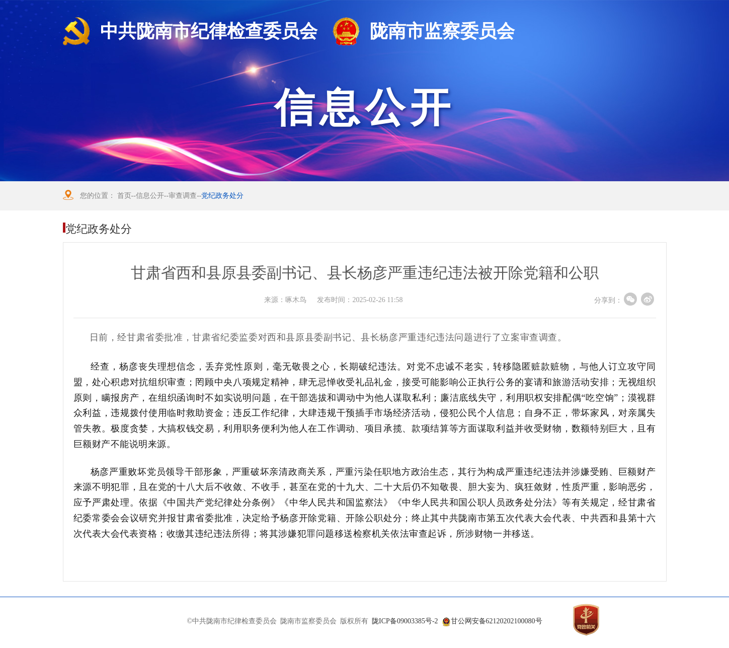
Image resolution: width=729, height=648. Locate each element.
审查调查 (183, 195)
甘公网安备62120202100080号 (496, 621)
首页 (124, 195)
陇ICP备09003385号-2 (405, 621)
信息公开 (150, 195)
